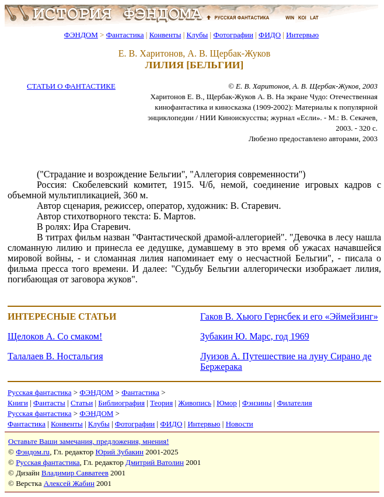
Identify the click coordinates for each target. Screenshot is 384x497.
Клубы (197, 34)
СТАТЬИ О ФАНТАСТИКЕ (71, 86)
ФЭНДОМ (81, 34)
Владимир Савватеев (75, 472)
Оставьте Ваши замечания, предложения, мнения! (88, 441)
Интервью (302, 34)
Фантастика (125, 34)
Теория (161, 402)
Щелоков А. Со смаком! (55, 336)
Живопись (194, 402)
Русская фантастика (39, 392)
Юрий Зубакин (120, 451)
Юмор (227, 402)
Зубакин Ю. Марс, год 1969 (254, 336)
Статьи (82, 402)
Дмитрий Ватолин (154, 462)
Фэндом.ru (33, 451)
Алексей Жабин (69, 483)
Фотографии (233, 34)
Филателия (294, 402)
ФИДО (270, 34)
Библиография (121, 402)
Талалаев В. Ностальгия (55, 356)
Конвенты (165, 34)
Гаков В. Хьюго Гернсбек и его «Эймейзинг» (289, 316)
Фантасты (49, 402)
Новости (239, 423)
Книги (18, 402)
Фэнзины (257, 402)
